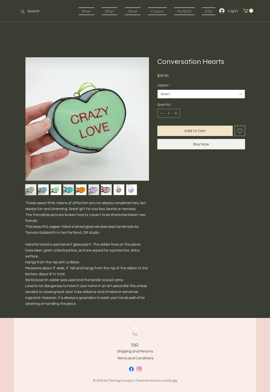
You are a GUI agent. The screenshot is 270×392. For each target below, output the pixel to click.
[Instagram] (139, 369)
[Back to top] (135, 328)
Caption (164, 85)
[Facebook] (131, 369)
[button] (248, 11)
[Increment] (176, 113)
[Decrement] (161, 113)
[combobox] (201, 94)
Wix (174, 380)
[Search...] (37, 11)
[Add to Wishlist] (240, 131)
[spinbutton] (168, 113)
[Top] (135, 334)
